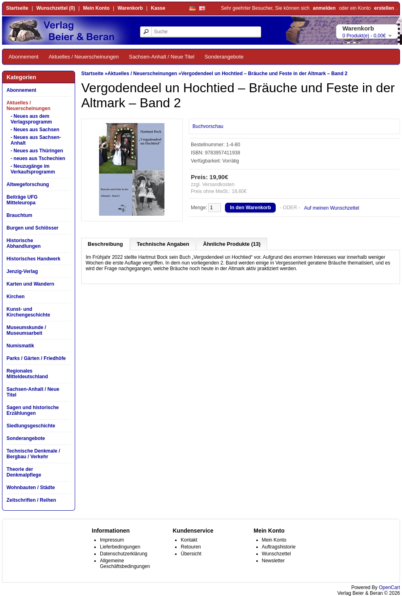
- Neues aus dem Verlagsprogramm (31, 119)
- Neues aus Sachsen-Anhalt (36, 140)
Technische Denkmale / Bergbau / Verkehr (33, 453)
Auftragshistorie (279, 547)
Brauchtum (19, 215)
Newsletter (273, 560)
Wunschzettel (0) (56, 8)
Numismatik (20, 346)
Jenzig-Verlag (22, 271)
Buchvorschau (207, 126)
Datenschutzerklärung (123, 554)
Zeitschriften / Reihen (31, 500)
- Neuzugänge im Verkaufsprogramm (33, 169)
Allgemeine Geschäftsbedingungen (125, 563)
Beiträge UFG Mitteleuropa (22, 200)
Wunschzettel (276, 554)
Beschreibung (105, 244)
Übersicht (191, 554)
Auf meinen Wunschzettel (331, 208)
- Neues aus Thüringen (37, 151)
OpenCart (389, 587)
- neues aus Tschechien (38, 158)
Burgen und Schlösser (32, 228)
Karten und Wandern (30, 284)
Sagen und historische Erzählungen (32, 410)
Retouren (191, 547)
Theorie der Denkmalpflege (23, 472)
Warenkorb (130, 8)
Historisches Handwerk (33, 259)
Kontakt (189, 540)
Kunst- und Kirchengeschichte (28, 312)
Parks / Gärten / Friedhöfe (36, 358)
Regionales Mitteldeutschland (27, 373)
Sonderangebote (224, 57)
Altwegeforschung (27, 184)
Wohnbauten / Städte (30, 487)
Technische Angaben (163, 244)
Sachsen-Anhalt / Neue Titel (161, 57)
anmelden (324, 8)
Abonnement (24, 57)
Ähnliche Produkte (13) (232, 244)
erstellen (384, 8)
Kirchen (15, 296)
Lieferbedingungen (120, 547)
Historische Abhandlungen (23, 243)
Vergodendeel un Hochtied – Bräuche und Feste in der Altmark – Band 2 (264, 73)
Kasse (158, 8)
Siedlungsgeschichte (30, 426)
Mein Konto (96, 8)
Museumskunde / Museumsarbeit (26, 330)
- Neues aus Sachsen (35, 129)
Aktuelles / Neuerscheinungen (84, 57)
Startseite (17, 8)
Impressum (112, 540)
